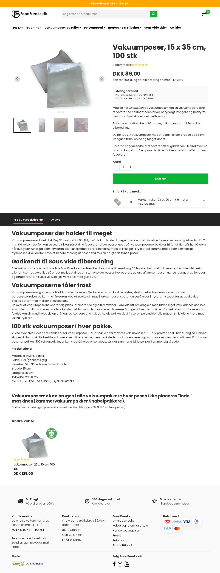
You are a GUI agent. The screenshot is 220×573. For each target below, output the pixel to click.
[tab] (56, 112)
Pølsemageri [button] (93, 28)
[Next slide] (102, 79)
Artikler (175, 28)
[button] (22, 125)
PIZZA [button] (17, 28)
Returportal (120, 540)
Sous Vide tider (155, 28)
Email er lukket (71, 540)
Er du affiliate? (122, 545)
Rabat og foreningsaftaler (131, 526)
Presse (117, 535)
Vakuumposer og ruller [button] (61, 28)
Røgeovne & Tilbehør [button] (123, 28)
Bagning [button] (33, 28)
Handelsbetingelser (126, 530)
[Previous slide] (17, 79)
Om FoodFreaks (123, 521)
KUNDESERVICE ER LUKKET (28, 530)
